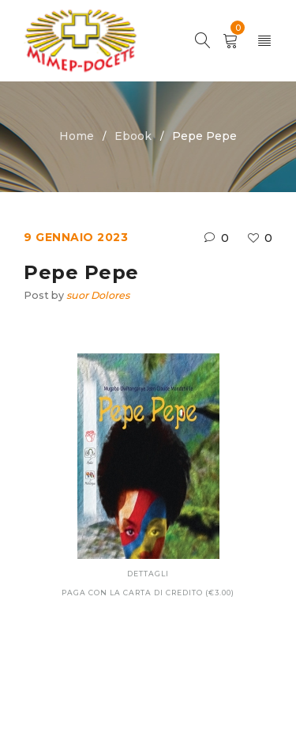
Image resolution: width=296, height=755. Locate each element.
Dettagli (148, 573)
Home (76, 136)
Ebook (133, 136)
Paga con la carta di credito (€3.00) (148, 592)
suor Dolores (97, 295)
